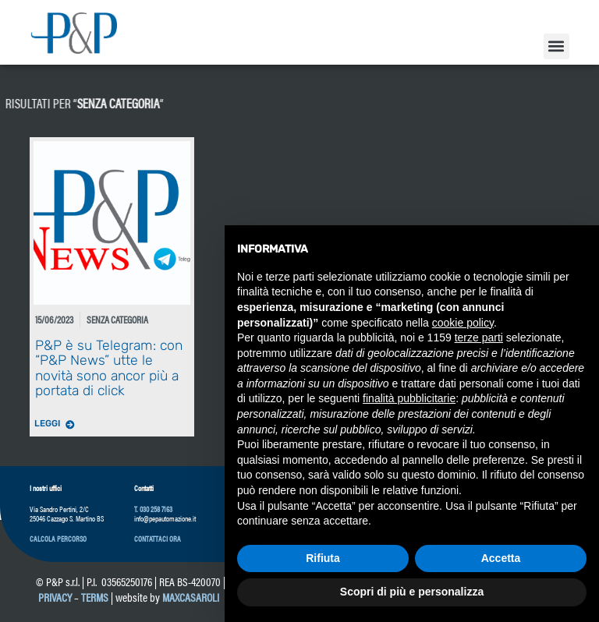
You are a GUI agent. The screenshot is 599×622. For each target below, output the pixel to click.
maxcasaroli (192, 596)
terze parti (479, 337)
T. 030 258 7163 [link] (153, 509)
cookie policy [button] (463, 322)
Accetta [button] (501, 558)
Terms (94, 596)
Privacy (55, 596)
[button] (556, 46)
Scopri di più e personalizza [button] (412, 591)
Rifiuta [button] (323, 558)
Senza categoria (71, 103)
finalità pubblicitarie (409, 398)
